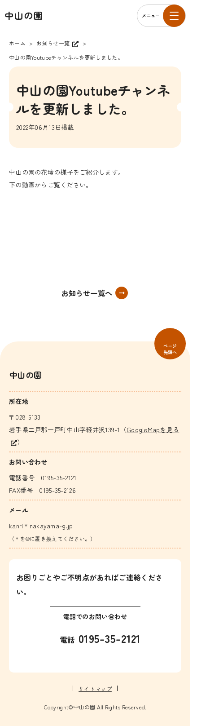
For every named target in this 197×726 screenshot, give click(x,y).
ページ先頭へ (170, 348)
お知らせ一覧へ (86, 293)
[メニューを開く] (161, 15)
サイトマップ (95, 688)
